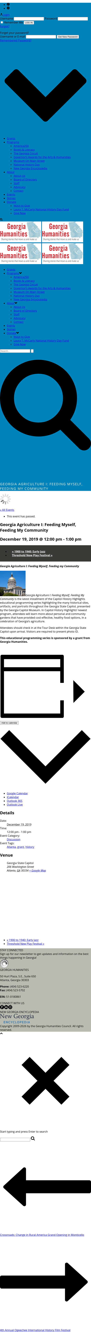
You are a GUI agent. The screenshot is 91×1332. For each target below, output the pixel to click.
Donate (11, 202)
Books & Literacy (24, 150)
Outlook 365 (14, 801)
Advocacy (20, 187)
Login (5, 15)
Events (11, 194)
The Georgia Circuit (26, 153)
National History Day (27, 164)
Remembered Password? (16, 40)
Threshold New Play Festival (32, 555)
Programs (13, 142)
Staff (16, 183)
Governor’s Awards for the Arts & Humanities (42, 157)
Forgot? (4, 26)
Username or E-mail (12, 36)
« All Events (7, 510)
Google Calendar (17, 793)
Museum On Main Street (29, 161)
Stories (11, 198)
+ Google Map (37, 870)
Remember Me (12, 22)
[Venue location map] (45, 905)
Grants (11, 138)
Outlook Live (15, 804)
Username (6, 18)
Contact (18, 191)
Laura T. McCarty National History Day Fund (41, 209)
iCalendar (13, 797)
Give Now (20, 213)
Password (51, 18)
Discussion (13, 839)
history (29, 847)
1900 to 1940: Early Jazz (28, 551)
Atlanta (11, 847)
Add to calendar (9, 723)
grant (20, 847)
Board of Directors (25, 179)
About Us (19, 176)
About (10, 172)
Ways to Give (22, 206)
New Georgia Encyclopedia (30, 168)
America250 (21, 146)
